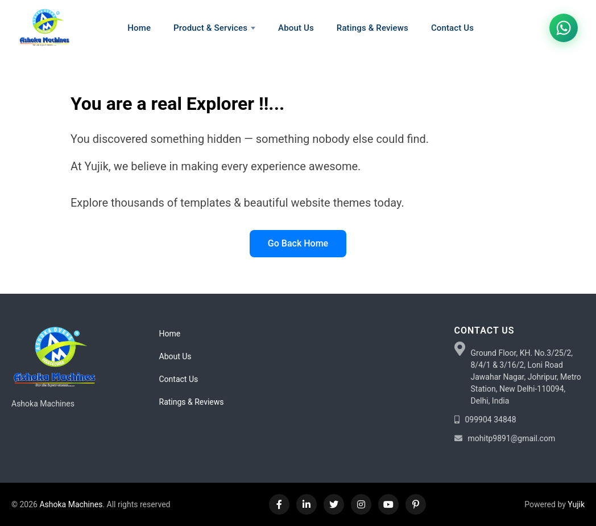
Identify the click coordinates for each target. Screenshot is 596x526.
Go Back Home (298, 243)
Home (170, 333)
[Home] (44, 28)
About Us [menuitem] (296, 28)
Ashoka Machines (70, 504)
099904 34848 (490, 419)
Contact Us (178, 379)
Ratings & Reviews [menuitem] (372, 28)
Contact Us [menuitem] (452, 28)
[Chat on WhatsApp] (563, 28)
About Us (175, 356)
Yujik (576, 504)
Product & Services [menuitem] (214, 27)
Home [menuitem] (139, 28)
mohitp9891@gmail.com (512, 438)
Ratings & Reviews (191, 401)
